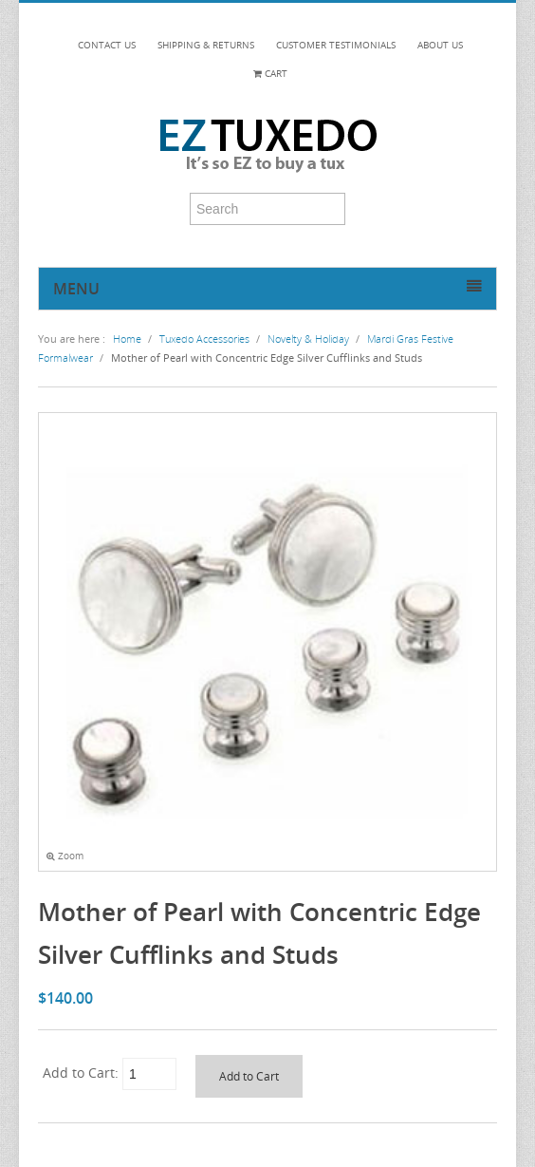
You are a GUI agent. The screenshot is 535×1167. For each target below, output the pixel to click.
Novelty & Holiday (308, 338)
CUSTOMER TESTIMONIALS (336, 45)
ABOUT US (440, 45)
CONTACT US (107, 45)
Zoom (64, 856)
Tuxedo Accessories (204, 338)
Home (127, 338)
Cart (270, 73)
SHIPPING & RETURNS (205, 45)
